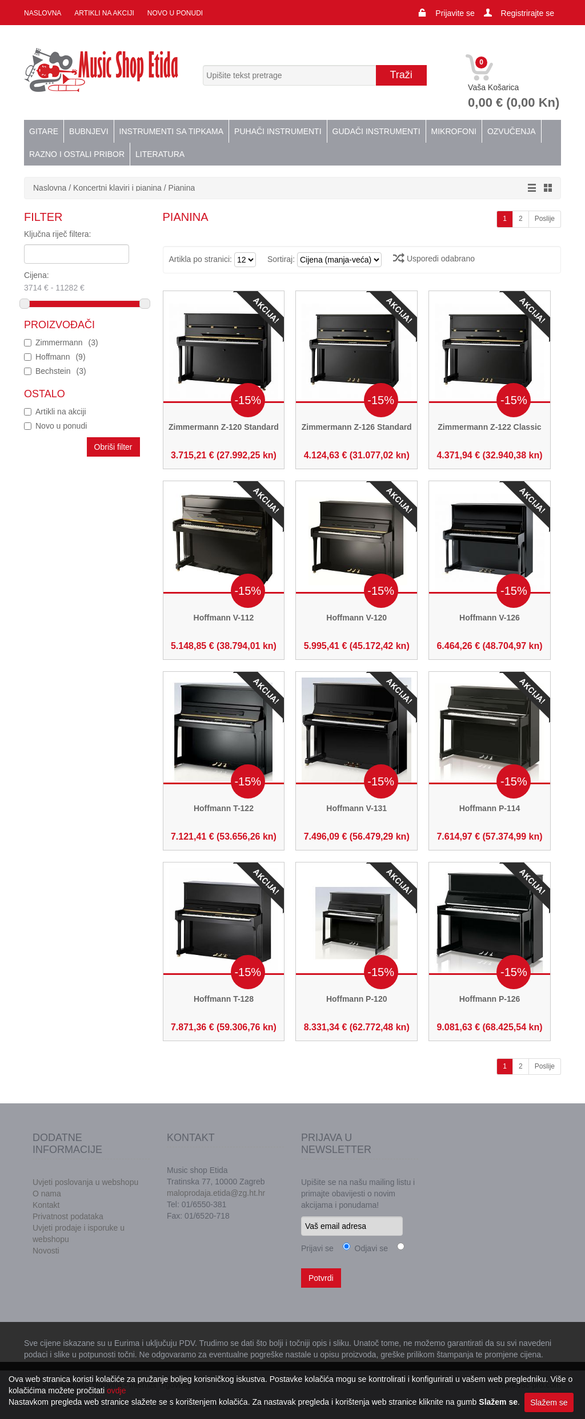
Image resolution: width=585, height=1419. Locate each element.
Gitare (43, 131)
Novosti (46, 1250)
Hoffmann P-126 (489, 998)
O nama (47, 1193)
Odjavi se (369, 1248)
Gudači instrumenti (376, 131)
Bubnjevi (88, 131)
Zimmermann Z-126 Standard (357, 427)
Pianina (182, 187)
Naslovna (42, 13)
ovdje (116, 1390)
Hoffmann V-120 (356, 617)
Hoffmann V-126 (489, 617)
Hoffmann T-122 (224, 808)
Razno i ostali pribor (77, 154)
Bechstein (60, 371)
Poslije (545, 219)
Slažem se (548, 1402)
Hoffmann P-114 (489, 808)
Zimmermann (66, 342)
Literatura (160, 154)
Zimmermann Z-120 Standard (224, 427)
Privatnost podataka (68, 1216)
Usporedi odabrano (434, 258)
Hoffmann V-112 (224, 617)
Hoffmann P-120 (356, 998)
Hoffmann (60, 356)
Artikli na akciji (104, 13)
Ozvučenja (511, 131)
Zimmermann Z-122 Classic (489, 427)
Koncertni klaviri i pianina (117, 187)
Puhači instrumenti (277, 131)
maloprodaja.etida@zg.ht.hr (216, 1193)
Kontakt (46, 1205)
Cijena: (72, 283)
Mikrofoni (453, 131)
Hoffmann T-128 (224, 998)
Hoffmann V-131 (356, 808)
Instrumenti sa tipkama (171, 131)
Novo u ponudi (175, 13)
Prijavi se (317, 1248)
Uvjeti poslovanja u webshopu (85, 1182)
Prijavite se (454, 13)
